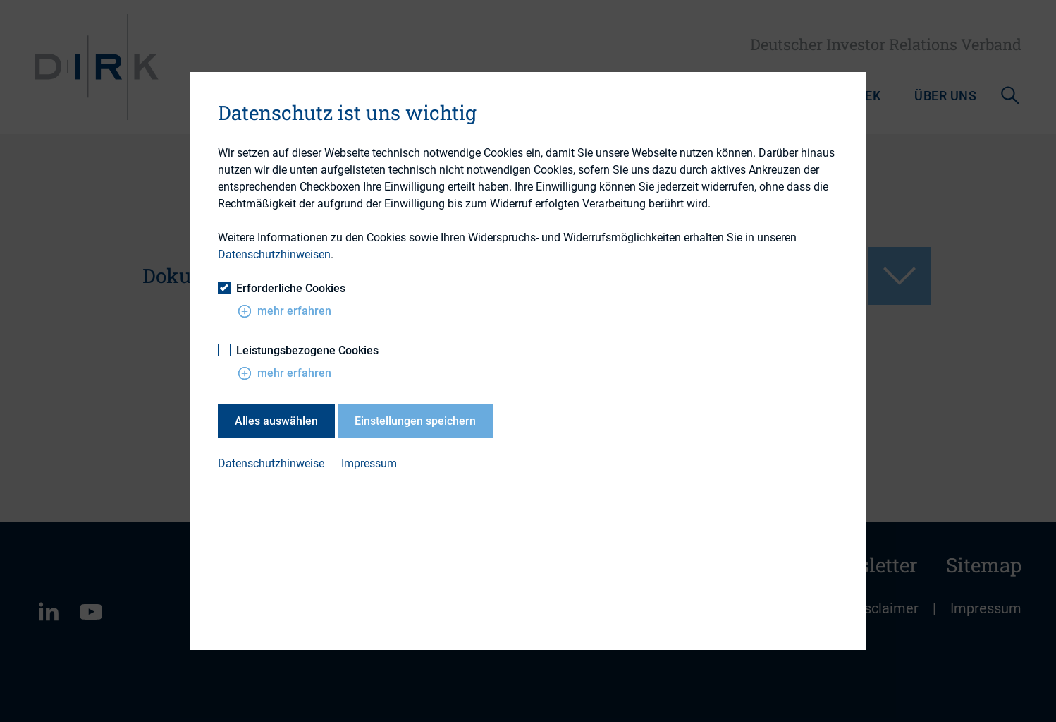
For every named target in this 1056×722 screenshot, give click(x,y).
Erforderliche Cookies (281, 288)
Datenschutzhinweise (271, 463)
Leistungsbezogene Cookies (298, 350)
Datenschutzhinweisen (274, 254)
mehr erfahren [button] (284, 311)
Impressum (369, 463)
